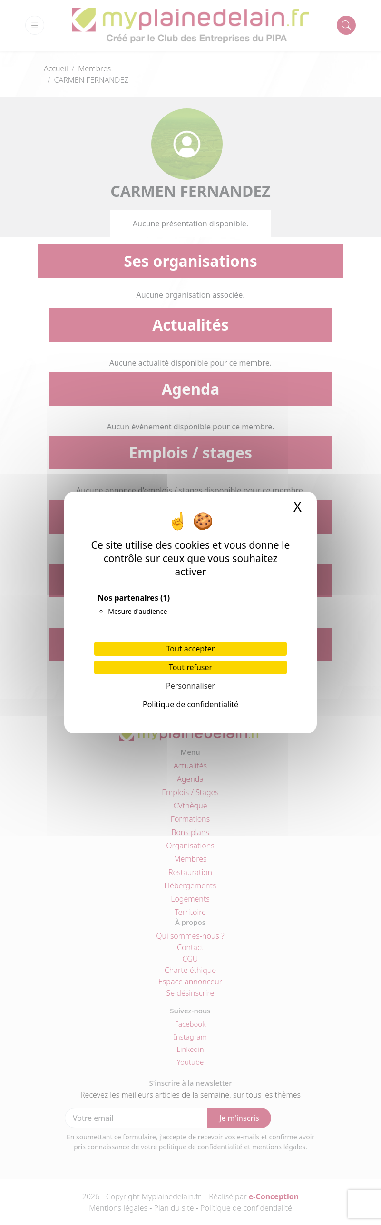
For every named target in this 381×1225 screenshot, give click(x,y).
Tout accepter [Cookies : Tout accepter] (190, 648)
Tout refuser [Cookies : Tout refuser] (190, 667)
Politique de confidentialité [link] (190, 704)
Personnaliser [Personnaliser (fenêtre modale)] (190, 686)
